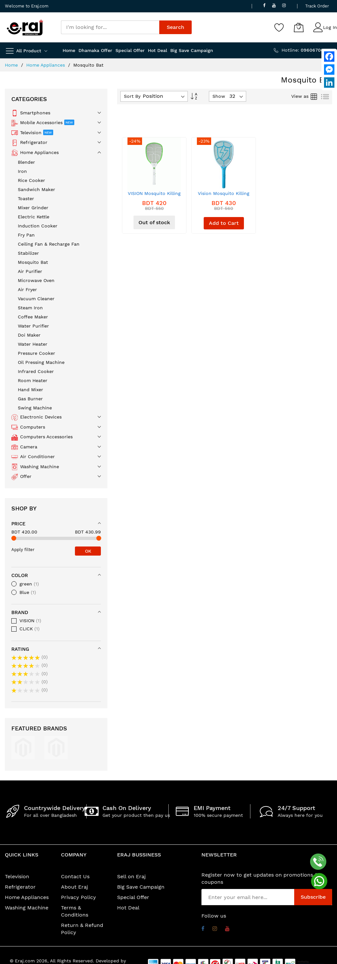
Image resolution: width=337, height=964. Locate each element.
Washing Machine (26, 908)
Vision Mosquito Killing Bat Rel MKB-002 (223, 196)
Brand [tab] (19, 612)
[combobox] (110, 27)
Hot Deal (128, 908)
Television (17, 876)
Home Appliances (46, 65)
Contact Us (75, 876)
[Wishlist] (279, 27)
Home (12, 65)
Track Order (317, 6)
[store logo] (25, 27)
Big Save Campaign (140, 887)
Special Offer (133, 897)
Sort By (132, 96)
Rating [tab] (20, 649)
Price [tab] (18, 524)
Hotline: (307, 50)
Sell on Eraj (131, 876)
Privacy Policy (78, 897)
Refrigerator (20, 887)
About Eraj (74, 887)
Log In (330, 27)
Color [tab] (19, 575)
